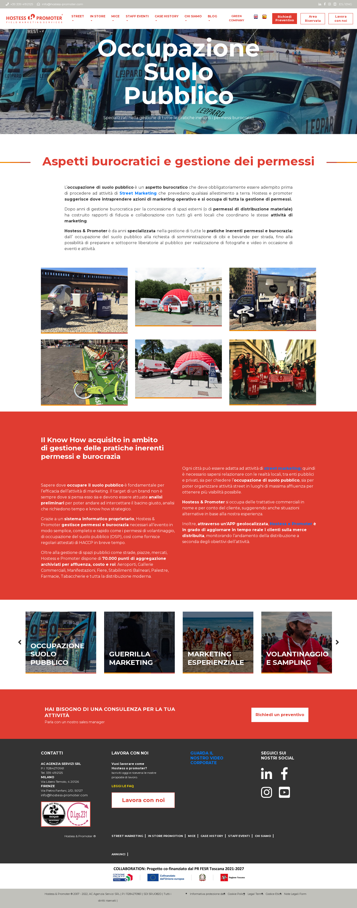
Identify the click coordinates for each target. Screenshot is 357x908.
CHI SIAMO (193, 16)
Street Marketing (127, 836)
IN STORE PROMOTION (165, 836)
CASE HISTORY (166, 16)
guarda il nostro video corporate (206, 758)
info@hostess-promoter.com (60, 4)
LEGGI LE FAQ (123, 786)
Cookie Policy (236, 894)
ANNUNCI (118, 854)
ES (341, 4)
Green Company (236, 18)
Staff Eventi (137, 16)
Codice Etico (274, 894)
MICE (115, 16)
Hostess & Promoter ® (80, 836)
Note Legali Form (295, 894)
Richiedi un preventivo (280, 714)
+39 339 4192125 (19, 4)
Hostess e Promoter (291, 523)
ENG (348, 4)
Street (77, 16)
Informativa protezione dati (207, 894)
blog (212, 16)
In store (97, 16)
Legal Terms (255, 894)
